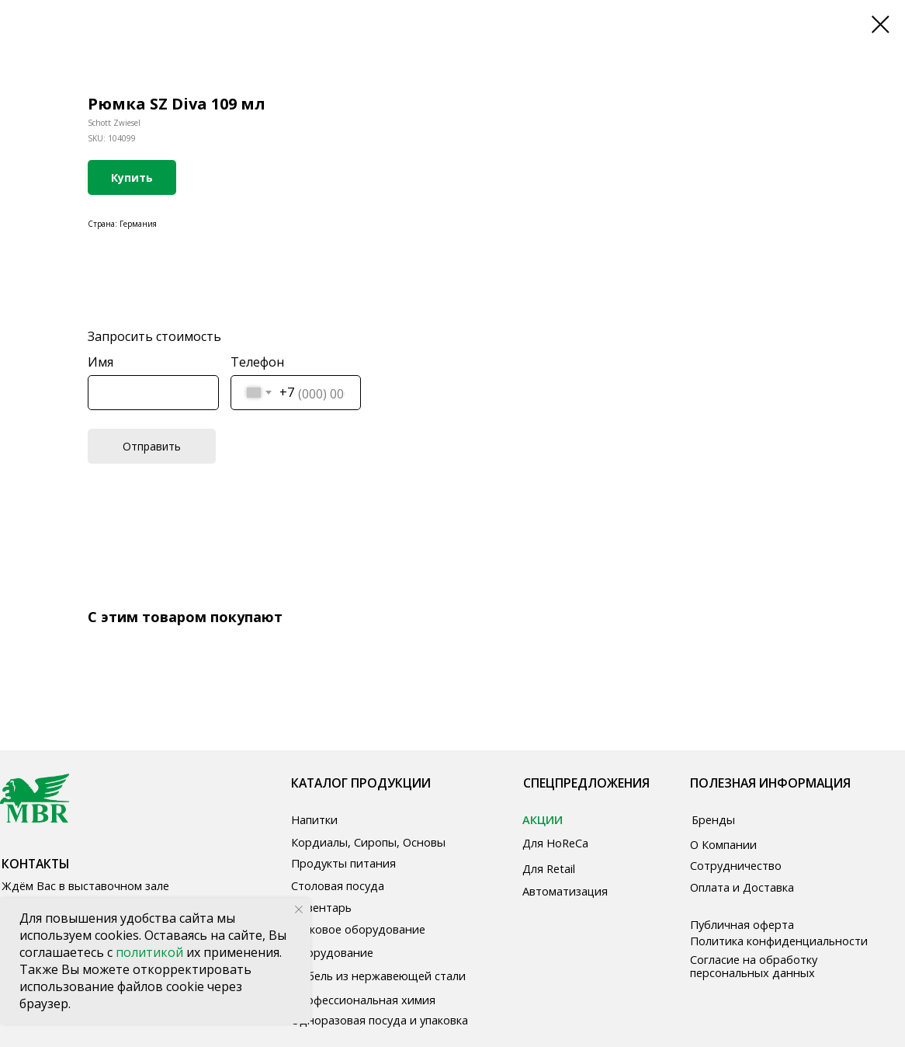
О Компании (723, 844)
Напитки (314, 819)
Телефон (257, 361)
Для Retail (548, 868)
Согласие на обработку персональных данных (753, 965)
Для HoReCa (555, 842)
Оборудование (332, 952)
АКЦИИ (542, 819)
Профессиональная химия (363, 999)
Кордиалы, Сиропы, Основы (368, 842)
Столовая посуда (337, 885)
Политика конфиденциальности (779, 940)
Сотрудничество (736, 865)
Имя (100, 361)
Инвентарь (321, 907)
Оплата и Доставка (742, 887)
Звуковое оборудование (358, 929)
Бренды (713, 819)
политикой (151, 952)
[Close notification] (299, 909)
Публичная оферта (742, 924)
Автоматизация (565, 891)
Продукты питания (343, 863)
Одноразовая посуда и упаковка (379, 1020)
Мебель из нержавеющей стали (378, 975)
